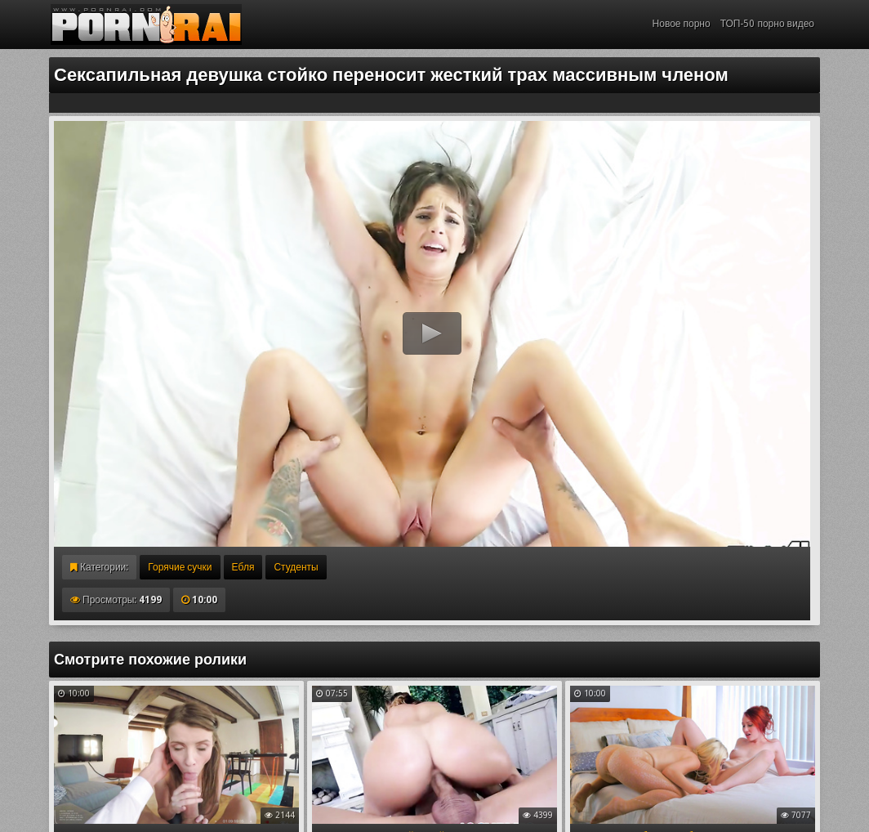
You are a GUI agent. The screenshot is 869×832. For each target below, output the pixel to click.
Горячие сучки (180, 567)
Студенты (296, 567)
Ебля (243, 567)
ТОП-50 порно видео (767, 23)
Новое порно (682, 23)
